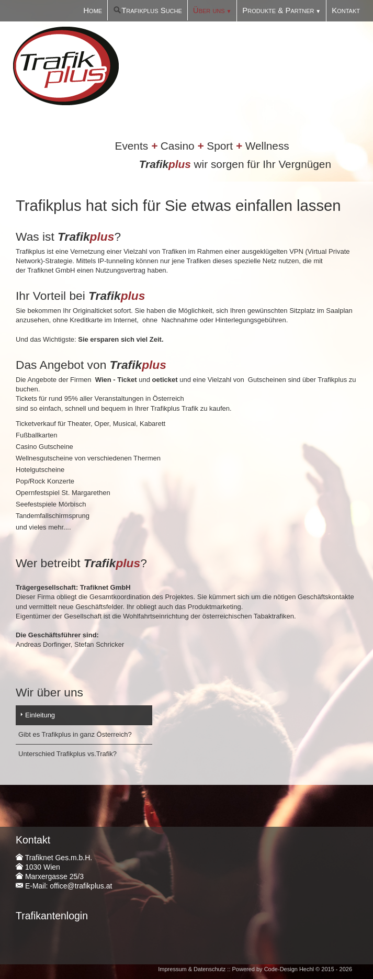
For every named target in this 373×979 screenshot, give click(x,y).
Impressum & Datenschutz (191, 969)
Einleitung (40, 715)
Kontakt (346, 10)
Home (92, 10)
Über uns (209, 10)
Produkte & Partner (278, 10)
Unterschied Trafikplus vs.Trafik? (67, 754)
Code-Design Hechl (289, 969)
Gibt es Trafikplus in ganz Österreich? (75, 734)
